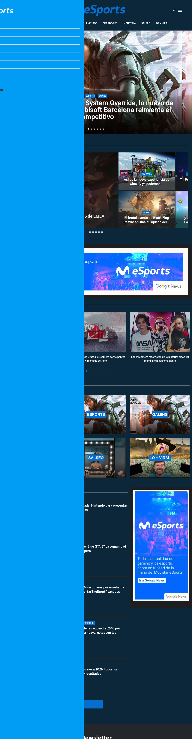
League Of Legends (35, 23)
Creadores (110, 23)
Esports (59, 23)
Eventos (91, 23)
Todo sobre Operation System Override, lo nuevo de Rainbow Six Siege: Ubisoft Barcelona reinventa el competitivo (96, 110)
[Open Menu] (180, 10)
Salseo (145, 23)
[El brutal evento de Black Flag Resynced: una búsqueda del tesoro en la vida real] (146, 209)
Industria (129, 23)
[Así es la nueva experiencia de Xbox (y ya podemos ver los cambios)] (146, 171)
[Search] (174, 10)
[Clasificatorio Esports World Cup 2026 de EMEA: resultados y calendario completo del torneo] (61, 190)
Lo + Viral (162, 23)
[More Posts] (65, 704)
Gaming (75, 23)
